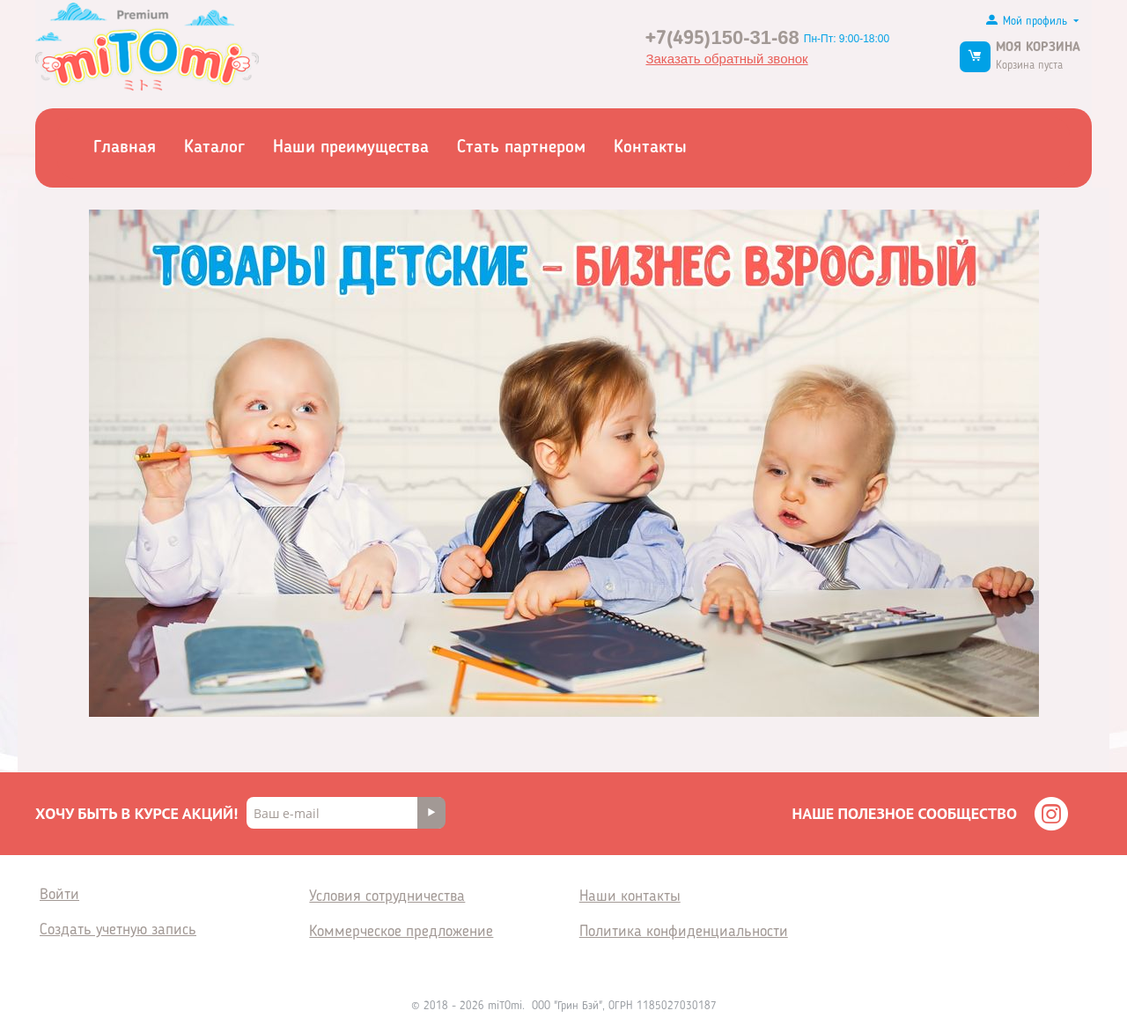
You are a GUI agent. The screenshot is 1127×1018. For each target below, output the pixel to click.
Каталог (214, 148)
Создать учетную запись (118, 930)
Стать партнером (521, 148)
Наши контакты (630, 896)
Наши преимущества (351, 148)
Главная (124, 148)
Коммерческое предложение (401, 932)
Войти (59, 895)
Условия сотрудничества (387, 896)
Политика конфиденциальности (683, 932)
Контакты (650, 148)
